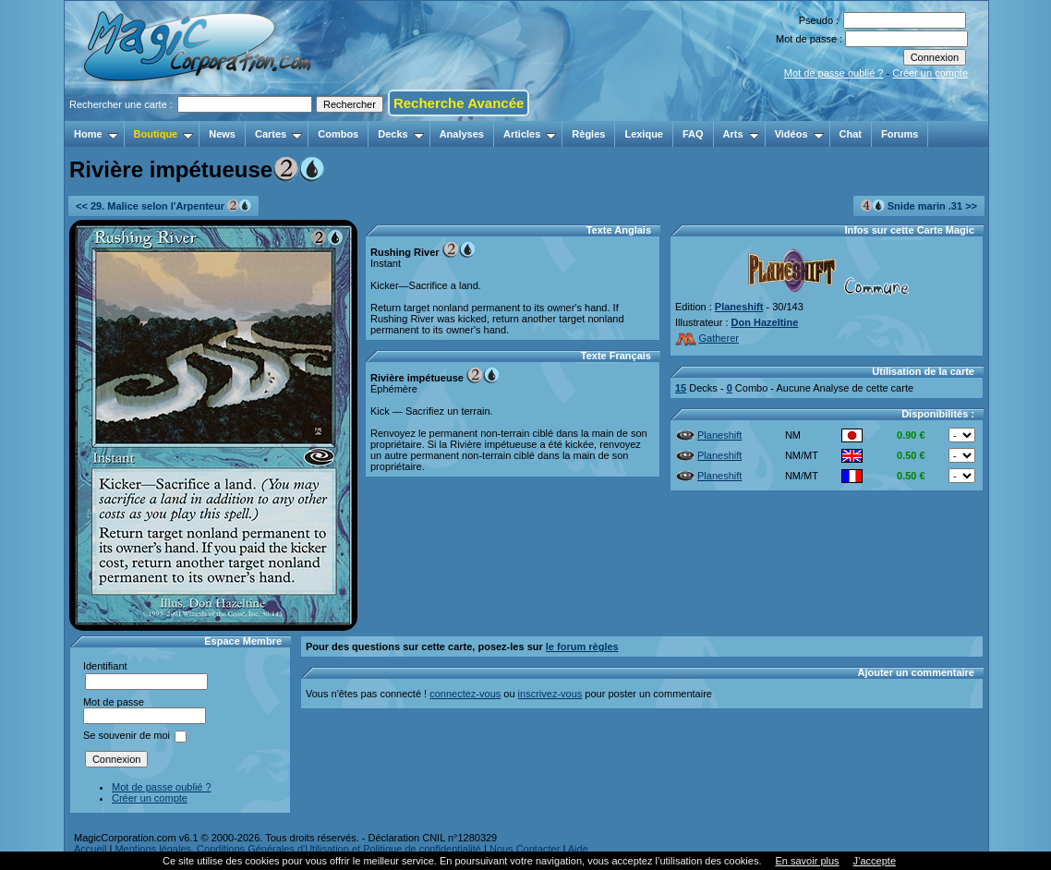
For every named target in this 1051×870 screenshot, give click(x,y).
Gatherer (707, 338)
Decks (400, 133)
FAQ (693, 133)
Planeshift (739, 306)
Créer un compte (930, 73)
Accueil (90, 848)
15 (680, 387)
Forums (899, 133)
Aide (578, 848)
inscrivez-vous (550, 693)
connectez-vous (465, 693)
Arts (741, 133)
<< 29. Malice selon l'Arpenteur (163, 205)
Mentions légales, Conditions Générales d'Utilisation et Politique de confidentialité (298, 848)
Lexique (643, 133)
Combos (338, 133)
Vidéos (799, 133)
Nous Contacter (524, 848)
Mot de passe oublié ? (834, 73)
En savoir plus (807, 860)
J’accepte (874, 860)
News (222, 133)
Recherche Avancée (458, 103)
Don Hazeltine (765, 322)
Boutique (164, 133)
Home (96, 133)
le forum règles (582, 646)
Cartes (278, 133)
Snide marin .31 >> (919, 205)
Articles (529, 133)
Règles (588, 133)
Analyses (462, 133)
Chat (851, 133)
